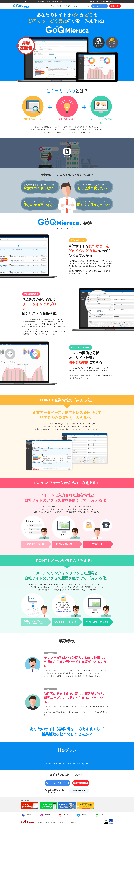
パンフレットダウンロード (99, 6)
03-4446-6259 (54, 841)
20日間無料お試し (115, 6)
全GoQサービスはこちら (29, 1)
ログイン (88, 6)
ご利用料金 (59, 6)
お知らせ (86, 1)
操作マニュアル (80, 6)
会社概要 (100, 1)
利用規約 (53, 874)
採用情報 (93, 1)
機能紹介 (52, 6)
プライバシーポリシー (63, 874)
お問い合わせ (71, 6)
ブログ (65, 6)
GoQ (21, 6)
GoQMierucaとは (44, 6)
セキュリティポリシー (76, 874)
